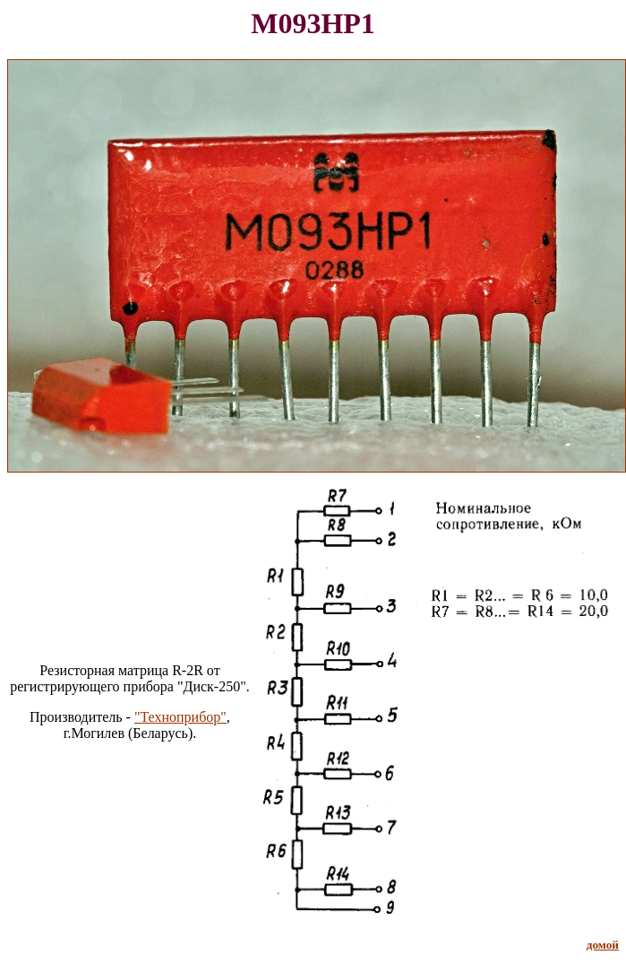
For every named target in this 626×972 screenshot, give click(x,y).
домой (603, 944)
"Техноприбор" (180, 717)
